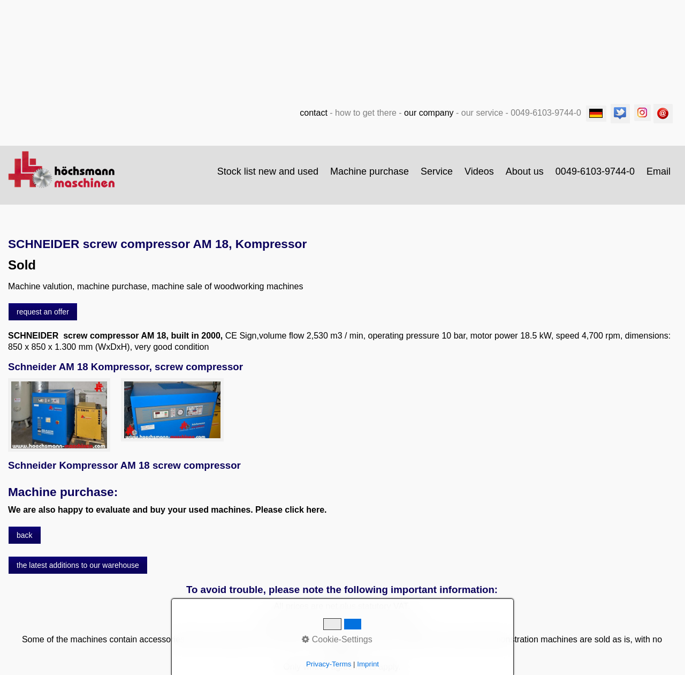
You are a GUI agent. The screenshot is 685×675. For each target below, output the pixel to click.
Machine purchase (369, 171)
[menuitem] (268, 171)
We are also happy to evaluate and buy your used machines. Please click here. (167, 509)
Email (658, 171)
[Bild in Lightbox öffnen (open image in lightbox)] (59, 415)
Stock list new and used (267, 171)
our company (429, 112)
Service (437, 171)
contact (314, 112)
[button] (43, 312)
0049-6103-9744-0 (595, 171)
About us (525, 171)
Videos (479, 171)
